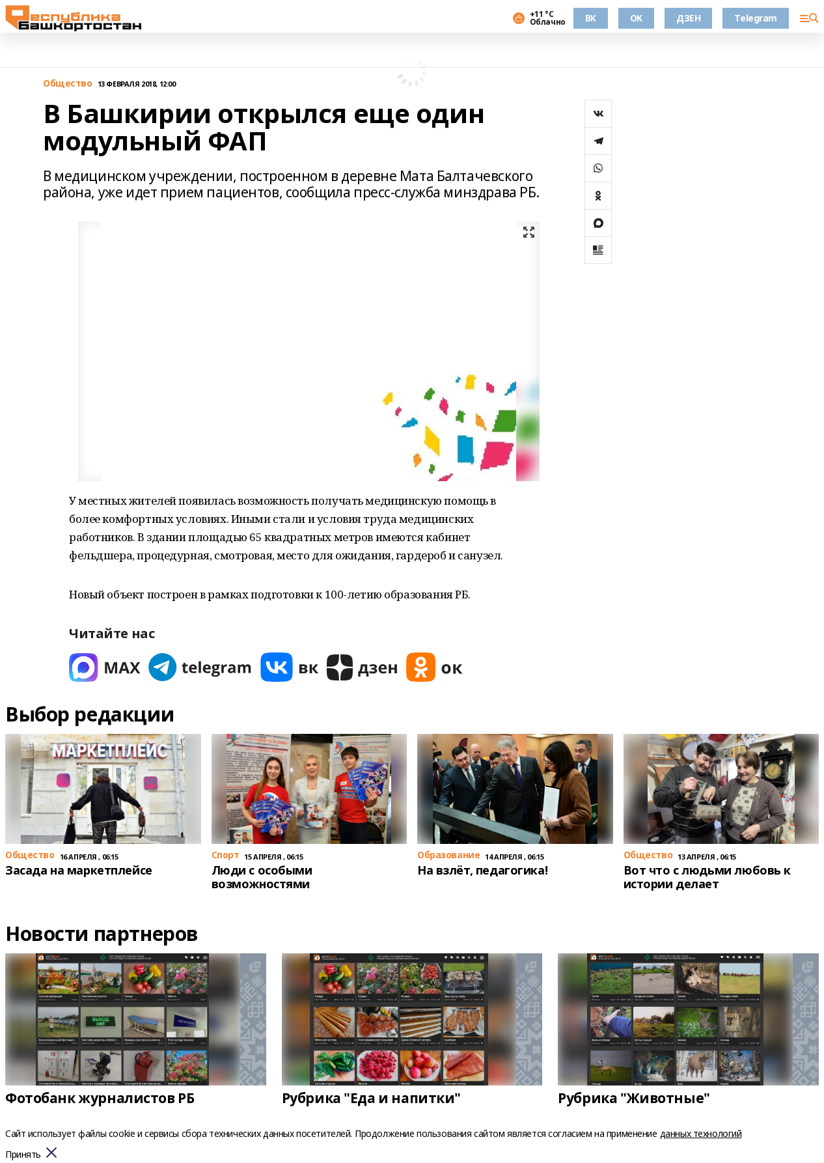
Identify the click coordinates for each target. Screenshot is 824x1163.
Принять (23, 1154)
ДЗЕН (688, 18)
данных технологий (701, 1133)
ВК (590, 18)
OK (636, 18)
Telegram (755, 18)
